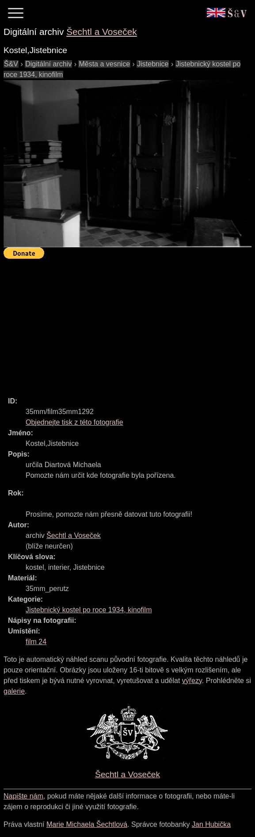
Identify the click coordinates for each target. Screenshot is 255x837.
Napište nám (23, 796)
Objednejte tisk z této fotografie (74, 422)
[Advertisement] (129, 324)
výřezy (192, 680)
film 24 (36, 641)
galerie (14, 691)
